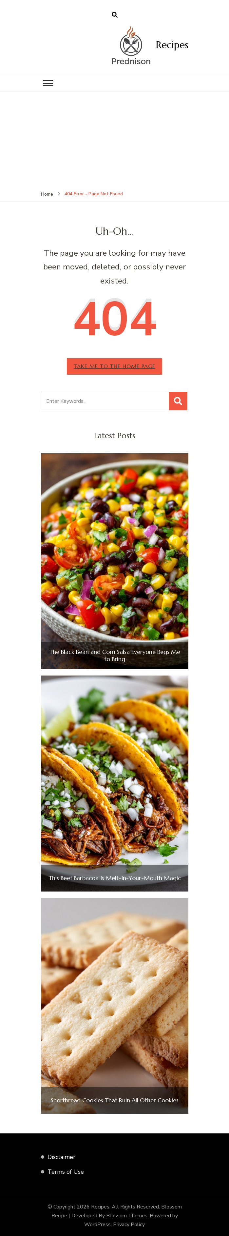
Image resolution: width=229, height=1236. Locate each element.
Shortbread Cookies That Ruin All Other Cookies (115, 1100)
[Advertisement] (114, 141)
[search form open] (114, 15)
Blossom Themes (126, 1215)
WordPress (97, 1224)
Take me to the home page (114, 366)
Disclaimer (61, 1157)
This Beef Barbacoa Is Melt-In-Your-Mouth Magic (114, 878)
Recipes (172, 45)
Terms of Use (66, 1172)
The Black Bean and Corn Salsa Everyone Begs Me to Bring (114, 655)
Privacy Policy (129, 1224)
